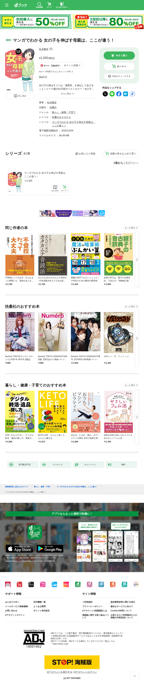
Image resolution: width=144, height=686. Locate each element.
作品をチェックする (121, 76)
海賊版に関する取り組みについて (95, 616)
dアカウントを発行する (59, 672)
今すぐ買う (122, 55)
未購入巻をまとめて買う (123, 153)
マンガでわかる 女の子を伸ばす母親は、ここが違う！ (46, 175)
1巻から (118, 163)
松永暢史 (44, 49)
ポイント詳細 (71, 65)
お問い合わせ (11, 610)
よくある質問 (39, 606)
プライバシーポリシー (92, 606)
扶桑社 (53, 107)
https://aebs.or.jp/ (60, 644)
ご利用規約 (87, 602)
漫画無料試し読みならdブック (16, 487)
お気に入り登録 (87, 153)
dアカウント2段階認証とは (94, 610)
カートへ (121, 66)
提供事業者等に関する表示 (123, 602)
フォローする (51, 49)
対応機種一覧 (39, 602)
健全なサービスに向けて (122, 606)
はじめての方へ (12, 602)
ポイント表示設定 (41, 610)
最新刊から (132, 163)
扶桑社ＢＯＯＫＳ (61, 117)
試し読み (22, 96)
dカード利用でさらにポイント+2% (55, 71)
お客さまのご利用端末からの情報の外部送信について (124, 616)
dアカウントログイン (15, 615)
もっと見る (130, 228)
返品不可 (43, 77)
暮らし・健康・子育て (64, 112)
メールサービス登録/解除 (16, 606)
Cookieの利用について (121, 610)
